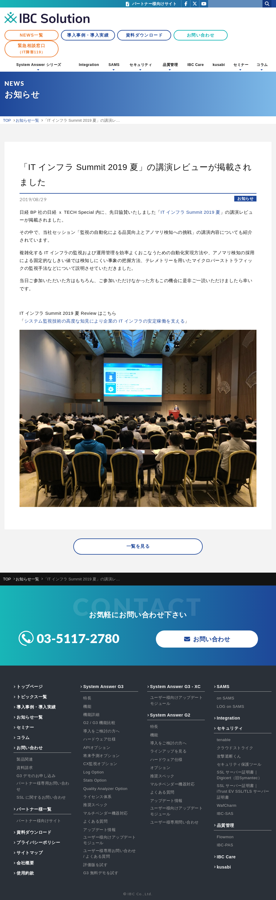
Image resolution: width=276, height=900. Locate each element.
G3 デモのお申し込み (36, 775)
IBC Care (195, 65)
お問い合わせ (200, 35)
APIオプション (96, 747)
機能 (87, 706)
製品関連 (25, 759)
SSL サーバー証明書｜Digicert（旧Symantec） (239, 775)
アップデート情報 (99, 829)
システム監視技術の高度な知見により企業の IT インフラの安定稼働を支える (104, 320)
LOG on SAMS (230, 706)
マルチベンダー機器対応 (105, 813)
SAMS (114, 65)
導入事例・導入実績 (88, 35)
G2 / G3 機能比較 (99, 723)
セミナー (240, 65)
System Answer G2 (170, 715)
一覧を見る (138, 546)
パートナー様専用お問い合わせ (43, 786)
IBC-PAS (225, 845)
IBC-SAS (225, 814)
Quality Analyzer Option (105, 788)
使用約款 (25, 873)
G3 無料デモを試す (100, 873)
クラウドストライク (235, 748)
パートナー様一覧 (34, 809)
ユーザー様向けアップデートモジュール (109, 840)
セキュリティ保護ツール (239, 764)
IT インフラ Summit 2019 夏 (190, 212)
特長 (87, 698)
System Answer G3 (103, 686)
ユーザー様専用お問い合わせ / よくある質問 (109, 853)
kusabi (219, 65)
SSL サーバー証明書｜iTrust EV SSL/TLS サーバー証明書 (243, 791)
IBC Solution (47, 18)
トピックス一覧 (32, 697)
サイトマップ (30, 852)
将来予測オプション (101, 755)
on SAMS (225, 698)
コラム (262, 65)
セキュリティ (140, 65)
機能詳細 (91, 714)
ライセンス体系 (97, 796)
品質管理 (170, 65)
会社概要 (25, 862)
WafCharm (227, 805)
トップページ (30, 686)
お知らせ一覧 (30, 717)
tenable (224, 740)
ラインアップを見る (168, 751)
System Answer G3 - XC (175, 686)
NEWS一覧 (31, 35)
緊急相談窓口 (31, 48)
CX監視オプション (100, 764)
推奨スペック (95, 805)
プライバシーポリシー (38, 842)
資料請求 (25, 767)
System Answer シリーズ (38, 65)
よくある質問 (95, 821)
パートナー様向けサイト (39, 820)
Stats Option (95, 780)
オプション (160, 767)
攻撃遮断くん (229, 756)
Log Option (93, 772)
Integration (89, 65)
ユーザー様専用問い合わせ (174, 822)
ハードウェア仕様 (99, 739)
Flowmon (225, 837)
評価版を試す (95, 865)
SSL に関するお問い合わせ (41, 797)
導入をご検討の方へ (101, 731)
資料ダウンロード (144, 35)
